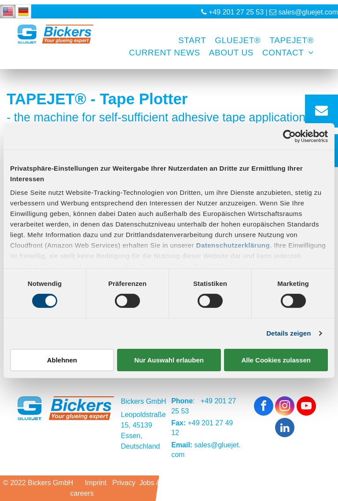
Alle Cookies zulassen (276, 360)
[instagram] (284, 407)
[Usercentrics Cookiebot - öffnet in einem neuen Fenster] (289, 136)
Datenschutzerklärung (233, 245)
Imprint (96, 482)
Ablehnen (62, 360)
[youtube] (306, 407)
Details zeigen (288, 333)
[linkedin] (284, 428)
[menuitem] (187, 40)
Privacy (123, 482)
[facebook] (263, 407)
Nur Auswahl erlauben (169, 360)
